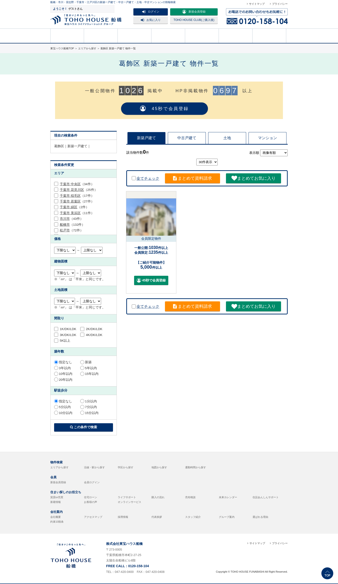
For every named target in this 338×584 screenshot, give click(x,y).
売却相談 (168, 35)
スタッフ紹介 (193, 516)
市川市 (65, 219)
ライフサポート (127, 497)
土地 (227, 138)
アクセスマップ (93, 516)
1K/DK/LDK (65, 329)
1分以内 (88, 401)
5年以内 (88, 368)
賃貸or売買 (56, 497)
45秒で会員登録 (164, 108)
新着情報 (55, 502)
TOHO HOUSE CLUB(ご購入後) (194, 20)
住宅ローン (90, 497)
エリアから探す (59, 467)
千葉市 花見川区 (72, 190)
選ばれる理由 (260, 516)
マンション (267, 138)
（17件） (77, 196)
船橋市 (65, 224)
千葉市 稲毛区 (70, 196)
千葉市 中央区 (70, 184)
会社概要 (55, 516)
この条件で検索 (83, 427)
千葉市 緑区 (68, 207)
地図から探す (159, 467)
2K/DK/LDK (91, 329)
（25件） (79, 190)
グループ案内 (227, 516)
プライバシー (280, 3)
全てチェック (145, 178)
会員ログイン (92, 482)
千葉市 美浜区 (70, 213)
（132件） (72, 224)
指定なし (63, 362)
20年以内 (63, 380)
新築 (86, 362)
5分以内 (62, 407)
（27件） (77, 201)
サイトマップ (257, 3)
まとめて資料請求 (192, 178)
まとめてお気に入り (253, 178)
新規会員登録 (194, 11)
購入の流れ (202, 35)
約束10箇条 (57, 521)
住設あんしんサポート (266, 497)
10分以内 (63, 413)
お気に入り (151, 20)
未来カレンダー (228, 497)
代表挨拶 (156, 516)
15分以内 (89, 413)
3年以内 (62, 368)
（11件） (77, 213)
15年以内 (89, 374)
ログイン (150, 11)
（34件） (77, 184)
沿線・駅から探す (94, 467)
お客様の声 (90, 502)
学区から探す (125, 467)
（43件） (71, 219)
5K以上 (62, 340)
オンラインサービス (129, 502)
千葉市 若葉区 (70, 201)
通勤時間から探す (195, 467)
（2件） (74, 207)
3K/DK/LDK (65, 335)
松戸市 (65, 230)
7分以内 (88, 407)
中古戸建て (186, 138)
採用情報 (123, 516)
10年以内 (63, 374)
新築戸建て (146, 138)
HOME (67, 35)
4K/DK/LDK (91, 335)
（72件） (71, 230)
